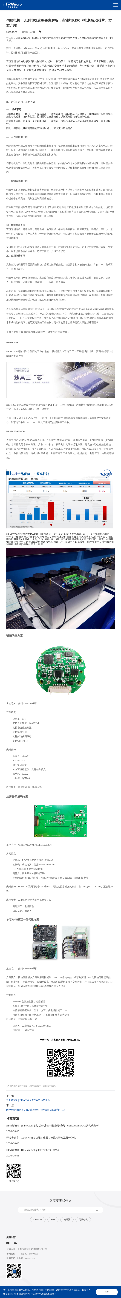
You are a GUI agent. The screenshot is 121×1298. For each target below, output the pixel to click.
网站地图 (30, 1290)
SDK (53, 1219)
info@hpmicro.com (26, 1258)
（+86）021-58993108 (27, 1254)
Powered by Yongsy (103, 1293)
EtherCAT (37, 1219)
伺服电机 (83, 1219)
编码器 (67, 1219)
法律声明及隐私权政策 (15, 1290)
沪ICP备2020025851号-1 (60, 1293)
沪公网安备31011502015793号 (83, 1293)
